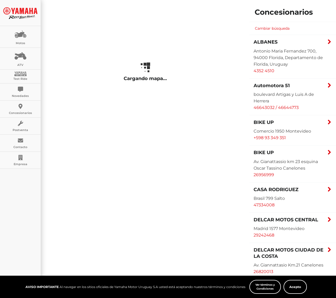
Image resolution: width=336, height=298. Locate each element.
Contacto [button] (20, 143)
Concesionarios (20, 109)
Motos (20, 36)
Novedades (20, 92)
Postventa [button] (20, 126)
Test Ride (20, 76)
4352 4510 (264, 70)
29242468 (264, 235)
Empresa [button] (20, 160)
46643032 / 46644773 (276, 107)
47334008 (264, 204)
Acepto (295, 287)
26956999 (264, 174)
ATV (20, 58)
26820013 (263, 271)
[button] (293, 43)
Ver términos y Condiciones (265, 286)
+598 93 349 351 (270, 137)
